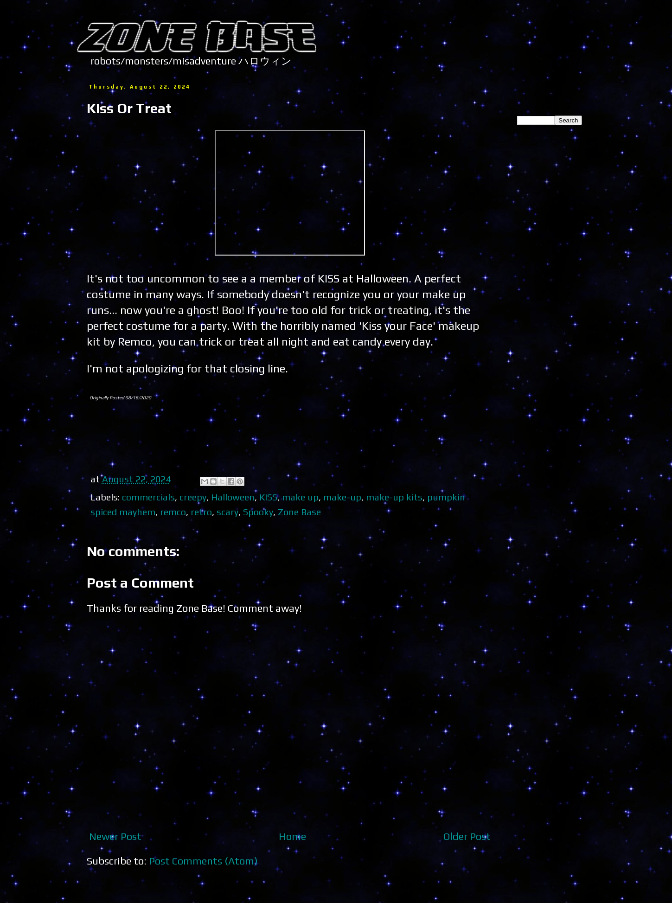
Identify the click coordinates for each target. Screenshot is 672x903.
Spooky (258, 511)
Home (292, 836)
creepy (192, 497)
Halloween (233, 497)
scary (227, 511)
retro (201, 511)
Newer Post (115, 836)
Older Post (467, 836)
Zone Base (299, 511)
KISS (268, 497)
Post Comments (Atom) (203, 861)
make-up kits (394, 497)
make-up (342, 497)
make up (300, 497)
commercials (148, 497)
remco (173, 511)
